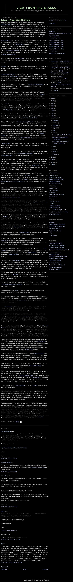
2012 (52, 110)
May (54, 146)
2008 (52, 159)
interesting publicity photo (30, 118)
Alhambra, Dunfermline (55, 243)
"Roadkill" (26, 179)
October (55, 123)
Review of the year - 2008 (56, 44)
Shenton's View (53, 196)
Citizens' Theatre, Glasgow (56, 247)
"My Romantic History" (7, 155)
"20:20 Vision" (22, 300)
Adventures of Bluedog (55, 177)
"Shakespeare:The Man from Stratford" (36, 203)
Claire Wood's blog (13, 254)
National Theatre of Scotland (57, 224)
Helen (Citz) (4, 476)
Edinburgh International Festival (58, 256)
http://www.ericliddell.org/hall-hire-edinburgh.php (14, 448)
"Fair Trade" (27, 175)
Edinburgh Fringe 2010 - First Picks (15, 20)
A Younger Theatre (54, 173)
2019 (52, 98)
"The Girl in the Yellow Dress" (36, 84)
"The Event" (9, 110)
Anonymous (54, 61)
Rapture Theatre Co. (54, 228)
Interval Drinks (53, 188)
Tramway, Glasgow (54, 263)
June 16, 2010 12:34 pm (9, 506)
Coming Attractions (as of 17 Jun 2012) (60, 33)
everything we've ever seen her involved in (12, 181)
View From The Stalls (36, 7)
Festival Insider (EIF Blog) (56, 179)
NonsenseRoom (5, 40)
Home (25, 569)
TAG (50, 233)
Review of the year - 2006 (56, 40)
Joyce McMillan (53, 190)
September (56, 125)
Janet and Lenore (6, 462)
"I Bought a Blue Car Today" (25, 375)
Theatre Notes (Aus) (54, 207)
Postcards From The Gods (56, 194)
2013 (52, 108)
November (56, 120)
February (55, 154)
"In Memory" (28, 114)
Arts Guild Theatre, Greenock (57, 245)
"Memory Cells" (35, 165)
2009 (52, 157)
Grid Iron (51, 222)
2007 (52, 162)
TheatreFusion (53, 235)
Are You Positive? (54, 35)
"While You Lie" (41, 341)
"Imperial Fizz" (5, 104)
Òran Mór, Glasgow (54, 269)
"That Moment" (16, 260)
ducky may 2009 (64, 61)
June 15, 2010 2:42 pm (9, 471)
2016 (52, 101)
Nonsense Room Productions (57, 226)
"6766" (5, 217)
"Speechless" (17, 227)
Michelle (53, 79)
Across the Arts (53, 175)
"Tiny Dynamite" (31, 252)
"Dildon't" (40, 417)
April (54, 149)
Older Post (45, 569)
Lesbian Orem (55, 84)
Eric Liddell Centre (6, 431)
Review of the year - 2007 (56, 42)
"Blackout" (4, 66)
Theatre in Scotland (54, 205)
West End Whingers (54, 214)
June (54, 132)
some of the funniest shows (25, 153)
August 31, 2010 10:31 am (10, 539)
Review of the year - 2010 (56, 49)
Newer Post (4, 569)
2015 (52, 103)
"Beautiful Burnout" (19, 58)
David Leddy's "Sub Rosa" (8, 74)
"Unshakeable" (25, 316)
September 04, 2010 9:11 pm (11, 563)
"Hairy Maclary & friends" (12, 50)
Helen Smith (52, 186)
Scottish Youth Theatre (55, 231)
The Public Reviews (54, 201)
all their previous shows (9, 54)
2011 (52, 113)
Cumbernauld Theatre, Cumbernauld (59, 249)
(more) (56, 65)
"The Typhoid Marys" (6, 306)
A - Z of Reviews (53, 51)
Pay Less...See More (55, 38)
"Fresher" (34, 385)
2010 (52, 115)
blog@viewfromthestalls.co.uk (57, 20)
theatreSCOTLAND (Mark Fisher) (58, 210)
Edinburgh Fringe (5, 24)
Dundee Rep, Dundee (55, 252)
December (56, 118)
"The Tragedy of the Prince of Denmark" (12, 284)
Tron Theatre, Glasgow (55, 267)
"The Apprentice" (19, 44)
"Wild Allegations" (39, 353)
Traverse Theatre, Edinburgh (57, 265)
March (55, 151)
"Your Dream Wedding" (35, 365)
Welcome (51, 31)
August (55, 128)
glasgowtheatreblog (54, 181)
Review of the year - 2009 (56, 46)
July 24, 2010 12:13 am (9, 530)
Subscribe (52, 23)
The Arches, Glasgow (55, 260)
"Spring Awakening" (20, 385)
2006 (52, 164)
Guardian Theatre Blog (55, 184)
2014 (52, 106)
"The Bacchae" (35, 377)
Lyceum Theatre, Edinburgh (56, 258)
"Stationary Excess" (24, 232)
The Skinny (52, 203)
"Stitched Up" (4, 240)
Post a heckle (4, 567)
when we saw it (14, 76)
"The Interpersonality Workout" (25, 122)
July (54, 130)
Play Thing (52, 192)
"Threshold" (15, 274)
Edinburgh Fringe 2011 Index (57, 53)
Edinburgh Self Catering (38, 467)
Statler (3, 544)
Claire (2, 511)
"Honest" (42, 94)
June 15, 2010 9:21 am (9, 458)
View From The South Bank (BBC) (58, 212)
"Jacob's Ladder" (5, 143)
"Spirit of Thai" (29, 349)
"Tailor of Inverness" (25, 137)
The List (51, 199)
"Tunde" (16, 290)
